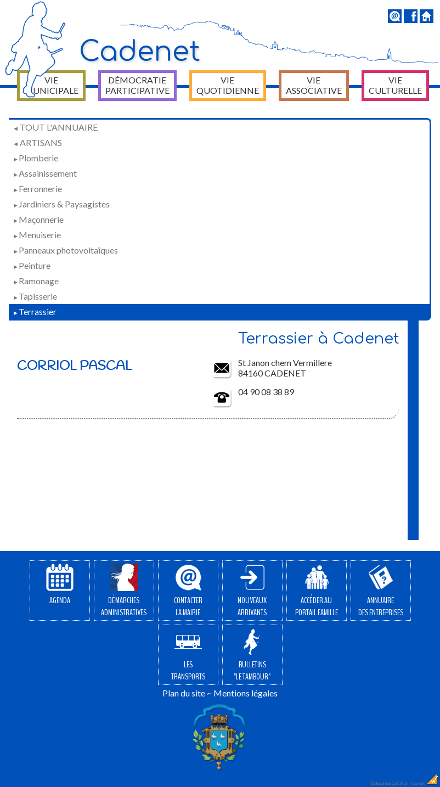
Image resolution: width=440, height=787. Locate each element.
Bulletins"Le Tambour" (252, 655)
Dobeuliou (381, 783)
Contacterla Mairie (188, 591)
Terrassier (35, 311)
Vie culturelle (395, 85)
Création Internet (415, 783)
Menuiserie (37, 234)
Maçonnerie (38, 219)
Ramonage (36, 281)
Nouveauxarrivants (252, 591)
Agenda (60, 585)
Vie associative (314, 85)
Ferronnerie (37, 188)
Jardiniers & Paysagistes (61, 204)
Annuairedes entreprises (380, 591)
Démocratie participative (137, 85)
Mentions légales (245, 693)
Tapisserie (35, 296)
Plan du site (183, 693)
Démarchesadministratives (123, 591)
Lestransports (188, 655)
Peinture (31, 265)
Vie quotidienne (227, 85)
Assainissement (45, 173)
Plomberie (35, 158)
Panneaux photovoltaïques (65, 250)
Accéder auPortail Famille (316, 591)
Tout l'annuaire (55, 127)
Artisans (37, 142)
